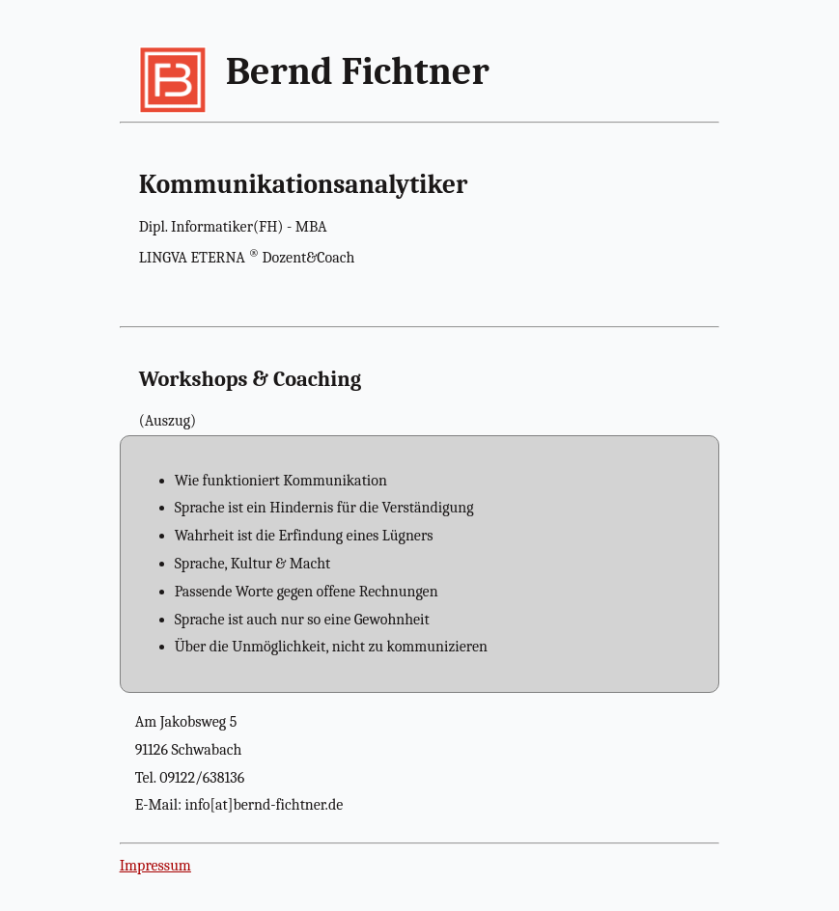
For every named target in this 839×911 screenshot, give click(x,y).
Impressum (155, 865)
